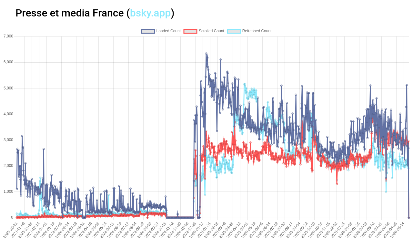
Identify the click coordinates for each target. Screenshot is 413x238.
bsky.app (150, 13)
